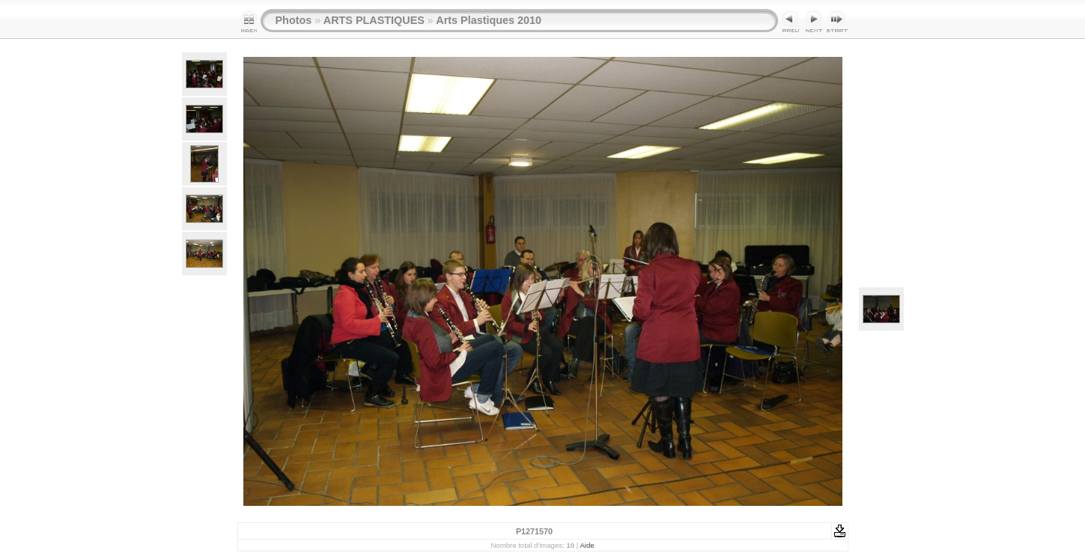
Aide (587, 545)
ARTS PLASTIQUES (374, 20)
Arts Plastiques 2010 (488, 20)
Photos (294, 20)
